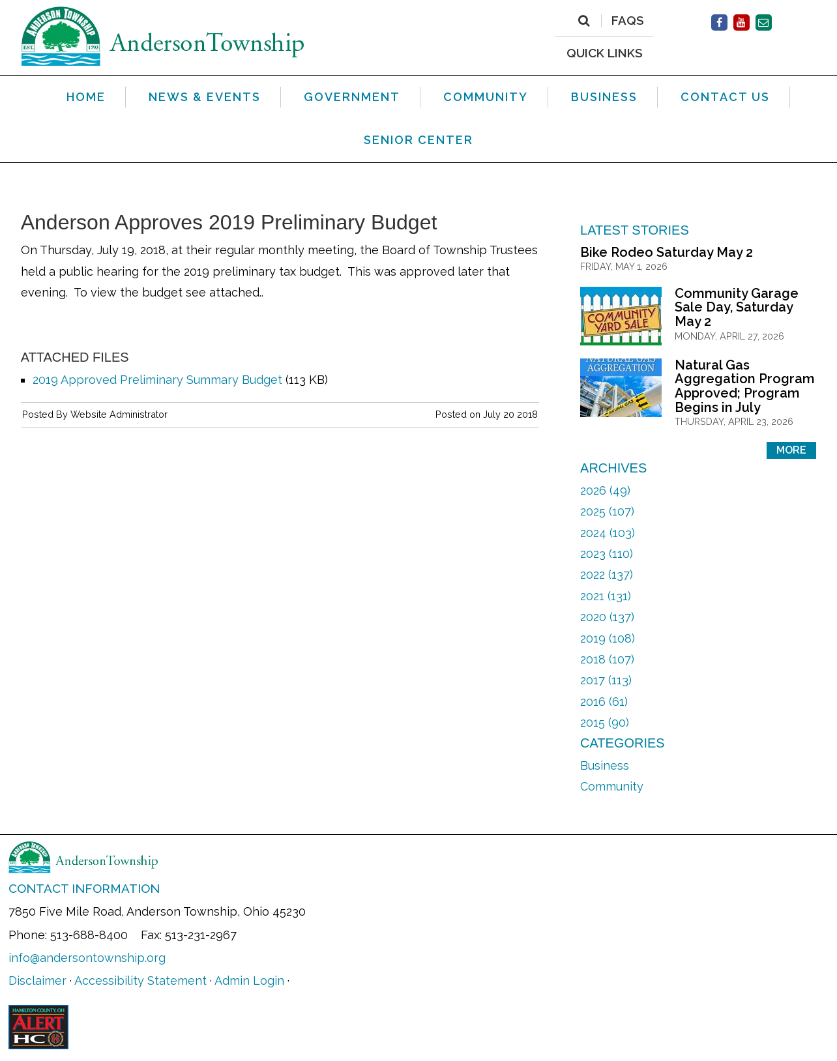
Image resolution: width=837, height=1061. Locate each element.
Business (604, 765)
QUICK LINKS (604, 52)
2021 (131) (605, 596)
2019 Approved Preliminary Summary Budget (157, 379)
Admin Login (249, 980)
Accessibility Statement (140, 980)
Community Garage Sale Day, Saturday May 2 (737, 307)
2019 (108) (607, 638)
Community (611, 786)
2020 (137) (607, 617)
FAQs (627, 20)
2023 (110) (606, 553)
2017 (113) (606, 680)
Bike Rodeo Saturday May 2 (666, 252)
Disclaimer (37, 980)
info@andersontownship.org (87, 958)
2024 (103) (607, 533)
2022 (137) (606, 574)
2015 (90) (604, 722)
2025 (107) (607, 511)
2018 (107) (607, 659)
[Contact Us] (764, 22)
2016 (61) (604, 701)
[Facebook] (719, 22)
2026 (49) (605, 490)
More (791, 450)
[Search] (584, 20)
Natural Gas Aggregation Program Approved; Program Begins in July (745, 386)
